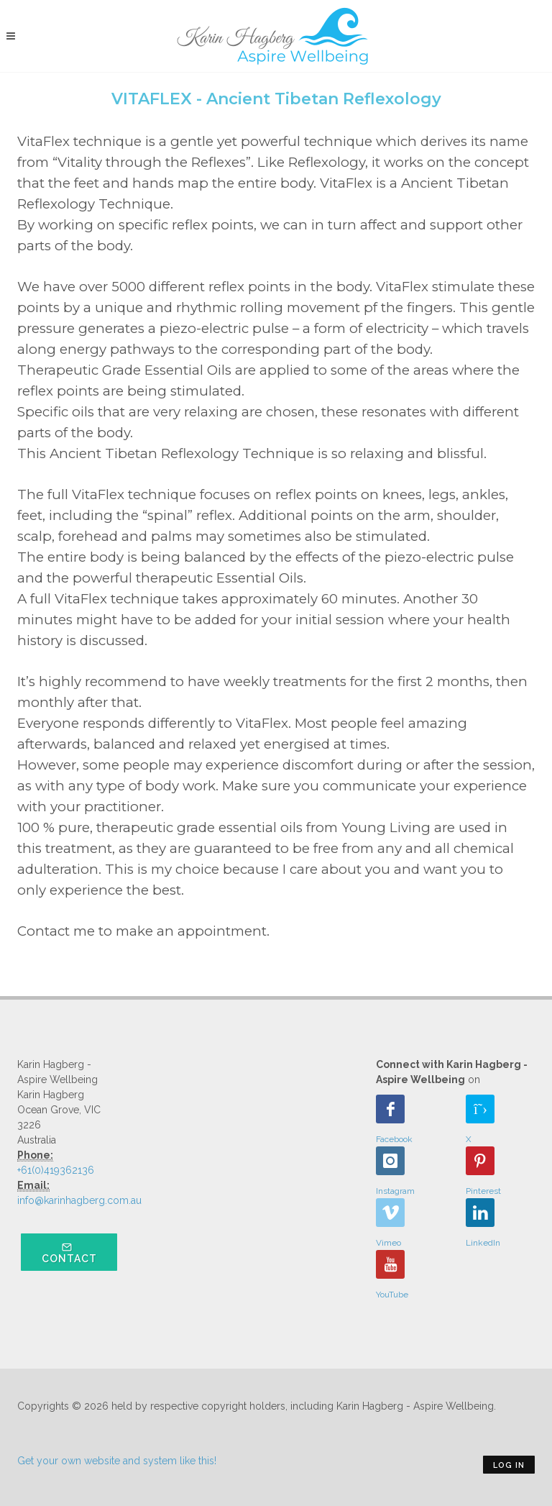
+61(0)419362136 (55, 1170)
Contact (69, 1253)
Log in (509, 1465)
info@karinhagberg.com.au (79, 1200)
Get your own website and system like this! (116, 1460)
